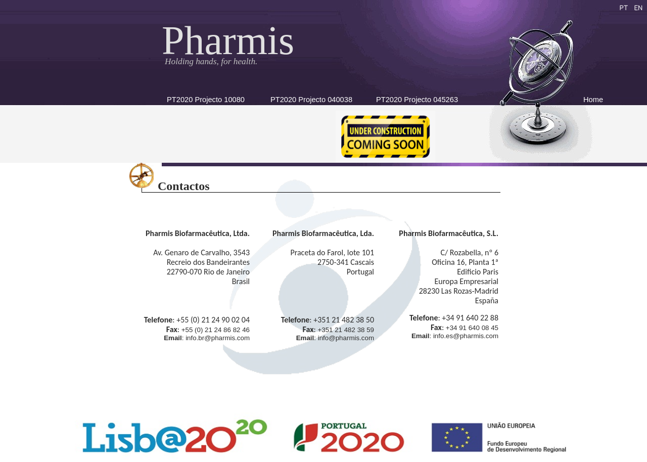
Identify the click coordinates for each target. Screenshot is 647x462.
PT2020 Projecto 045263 (417, 100)
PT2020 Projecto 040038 (311, 100)
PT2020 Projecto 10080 (206, 100)
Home (593, 100)
